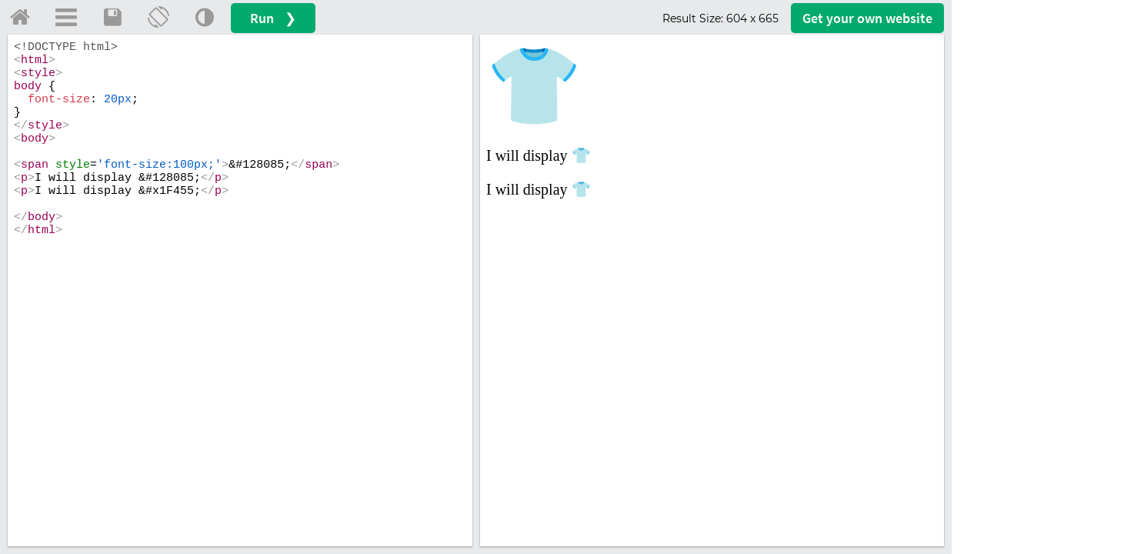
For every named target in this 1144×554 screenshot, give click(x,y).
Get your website (867, 18)
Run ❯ (273, 18)
